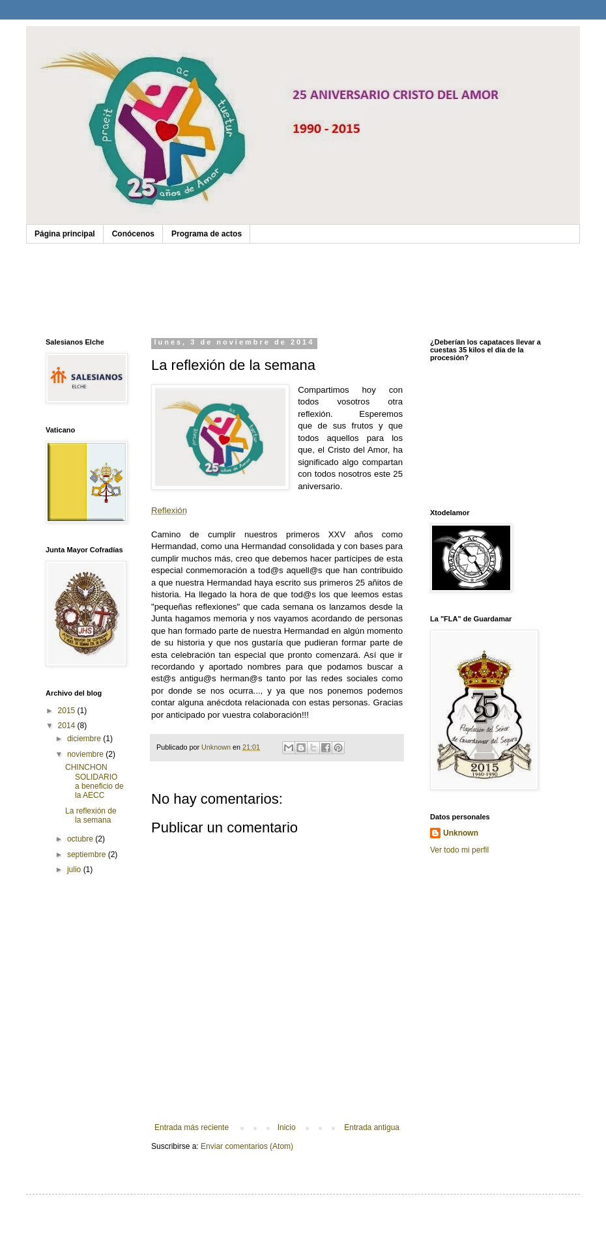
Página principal (65, 233)
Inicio (287, 1127)
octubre (81, 838)
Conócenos (133, 233)
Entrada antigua (371, 1127)
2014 (68, 725)
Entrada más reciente (191, 1127)
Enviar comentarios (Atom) (247, 1146)
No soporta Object (303, 287)
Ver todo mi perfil (459, 850)
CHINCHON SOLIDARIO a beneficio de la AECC (94, 781)
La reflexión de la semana (91, 815)
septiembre (87, 854)
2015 (68, 710)
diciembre (85, 738)
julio (75, 869)
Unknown (460, 833)
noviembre (86, 754)
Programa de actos (206, 233)
